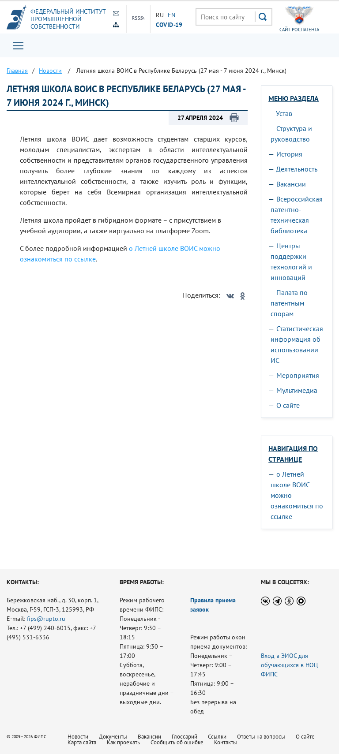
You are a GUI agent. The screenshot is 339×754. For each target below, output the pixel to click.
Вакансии (291, 183)
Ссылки (217, 736)
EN (172, 15)
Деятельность (296, 168)
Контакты (225, 742)
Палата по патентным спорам (289, 303)
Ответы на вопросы (261, 736)
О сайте (288, 405)
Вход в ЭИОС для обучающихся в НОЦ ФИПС (289, 665)
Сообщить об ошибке (177, 742)
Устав (284, 113)
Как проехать (123, 742)
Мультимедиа (296, 390)
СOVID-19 (169, 24)
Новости (78, 736)
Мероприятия (297, 375)
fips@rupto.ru (46, 619)
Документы (113, 736)
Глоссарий (184, 736)
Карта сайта (82, 742)
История (289, 153)
